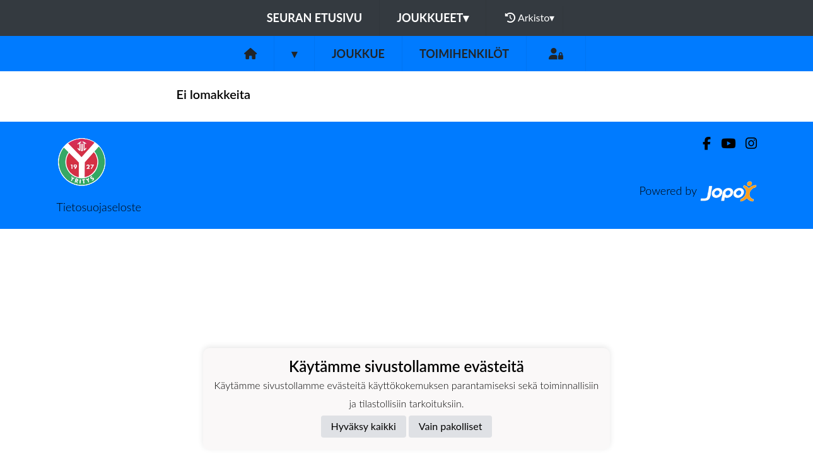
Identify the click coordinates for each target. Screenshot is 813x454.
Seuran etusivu (315, 18)
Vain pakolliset (451, 426)
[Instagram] (746, 143)
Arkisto (529, 17)
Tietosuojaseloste (99, 207)
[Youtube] (723, 143)
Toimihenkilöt (464, 54)
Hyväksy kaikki (363, 426)
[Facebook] (702, 143)
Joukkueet (433, 18)
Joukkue (358, 54)
